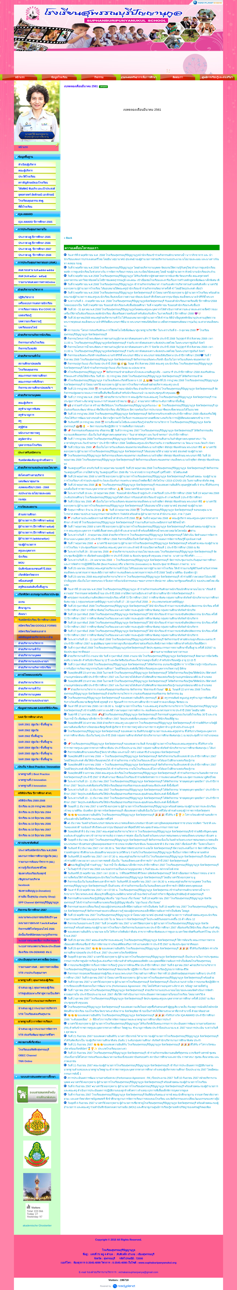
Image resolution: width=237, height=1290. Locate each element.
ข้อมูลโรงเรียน (59, 77)
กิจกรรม (98, 77)
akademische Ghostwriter (37, 1225)
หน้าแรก (20, 77)
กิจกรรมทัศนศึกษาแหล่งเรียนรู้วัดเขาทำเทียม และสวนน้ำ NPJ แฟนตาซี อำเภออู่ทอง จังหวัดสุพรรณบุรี (124, 752)
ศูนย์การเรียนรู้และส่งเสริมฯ (217, 77)
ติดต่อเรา (178, 77)
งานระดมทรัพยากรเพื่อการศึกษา (138, 77)
